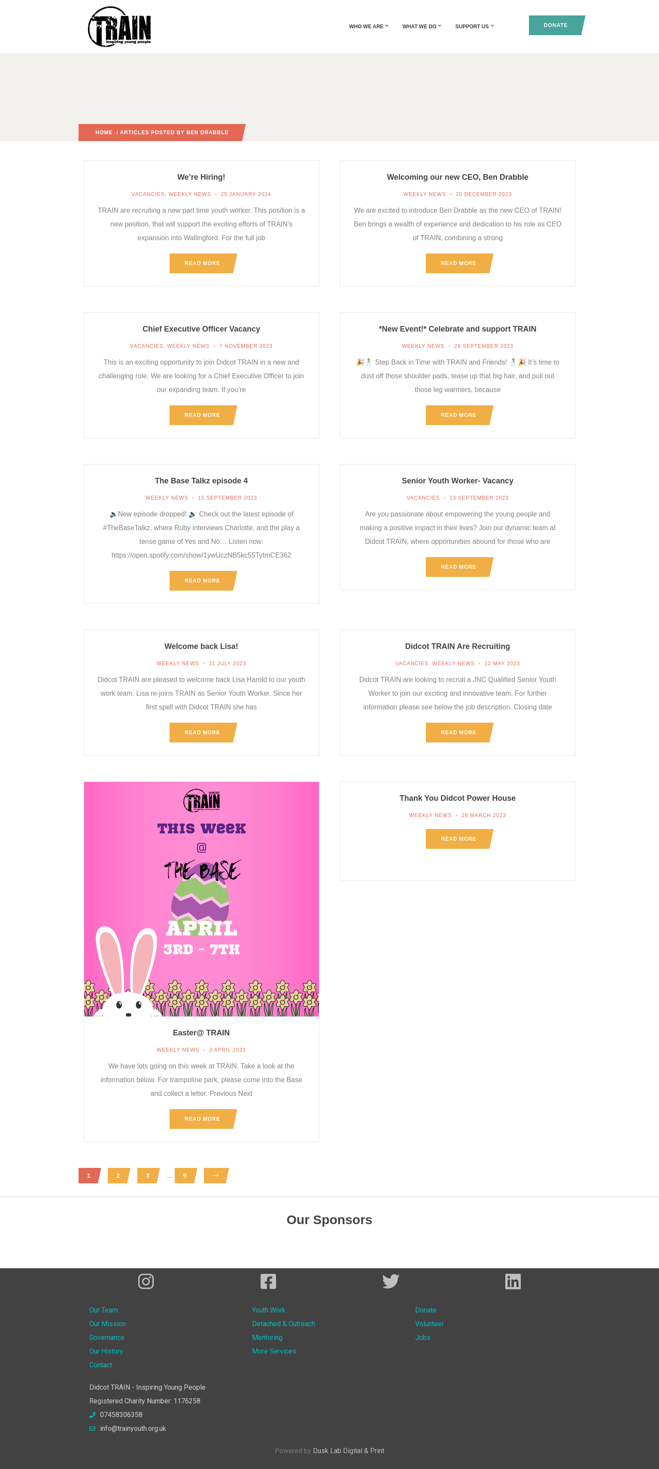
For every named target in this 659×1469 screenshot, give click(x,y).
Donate (556, 25)
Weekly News (189, 194)
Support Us (475, 27)
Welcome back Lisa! (201, 646)
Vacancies (147, 194)
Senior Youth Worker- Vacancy (457, 481)
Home (104, 133)
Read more (202, 263)
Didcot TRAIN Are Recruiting (457, 646)
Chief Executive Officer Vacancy (201, 329)
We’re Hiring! (201, 177)
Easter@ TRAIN (201, 1033)
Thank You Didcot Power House (458, 798)
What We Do (422, 27)
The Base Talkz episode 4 (201, 481)
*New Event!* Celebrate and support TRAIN (457, 329)
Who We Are (369, 27)
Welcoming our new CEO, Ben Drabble (457, 177)
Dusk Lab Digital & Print (348, 1451)
